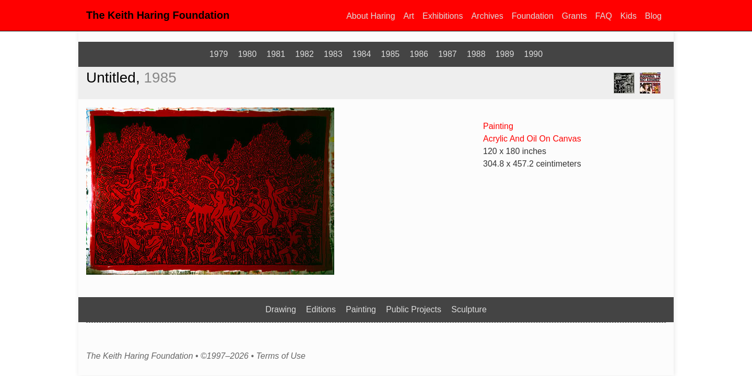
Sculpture (469, 309)
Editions (321, 309)
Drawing (280, 309)
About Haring (370, 15)
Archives (487, 15)
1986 (418, 54)
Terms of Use (281, 356)
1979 (218, 54)
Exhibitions (442, 15)
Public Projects (413, 309)
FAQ (603, 15)
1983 (333, 54)
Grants (574, 15)
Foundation (533, 15)
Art (409, 15)
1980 (247, 54)
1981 (275, 54)
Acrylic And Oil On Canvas (532, 138)
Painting (498, 126)
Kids (628, 15)
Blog (653, 15)
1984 (361, 54)
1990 (533, 54)
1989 (505, 54)
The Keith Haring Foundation (157, 15)
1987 (447, 54)
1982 (304, 54)
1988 (476, 54)
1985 (390, 54)
